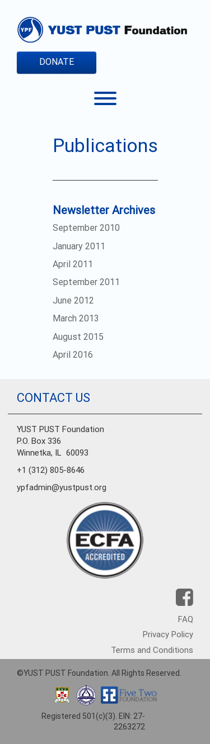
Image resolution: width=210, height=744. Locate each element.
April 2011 (73, 264)
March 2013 (76, 318)
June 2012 (73, 300)
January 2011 (79, 246)
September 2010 (86, 227)
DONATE (56, 61)
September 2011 (86, 282)
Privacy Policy (168, 634)
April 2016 (73, 354)
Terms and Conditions (152, 650)
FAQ (185, 619)
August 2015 (78, 336)
